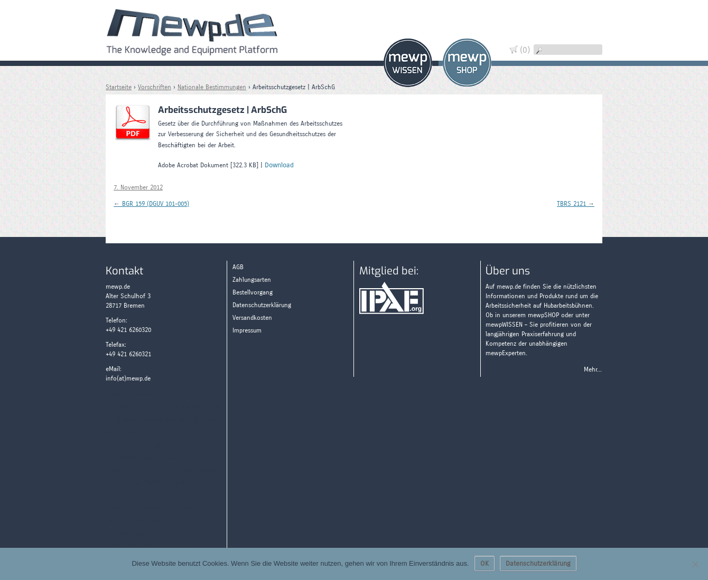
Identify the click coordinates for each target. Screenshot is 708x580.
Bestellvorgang (252, 292)
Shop (467, 63)
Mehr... (593, 369)
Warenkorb (586, 20)
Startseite (119, 87)
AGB (238, 267)
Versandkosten (252, 317)
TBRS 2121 (575, 203)
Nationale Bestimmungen (212, 87)
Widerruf (586, 38)
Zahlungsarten (586, 75)
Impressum (247, 330)
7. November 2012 (138, 187)
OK (484, 563)
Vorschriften (154, 87)
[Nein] (695, 564)
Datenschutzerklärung (261, 305)
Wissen (408, 63)
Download (279, 165)
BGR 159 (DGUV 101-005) (151, 203)
